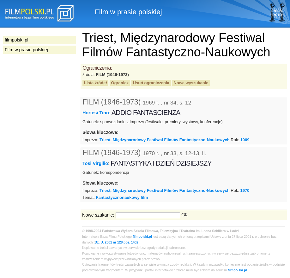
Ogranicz (120, 82)
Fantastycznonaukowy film (122, 197)
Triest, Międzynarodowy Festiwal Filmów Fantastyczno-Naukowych (165, 139)
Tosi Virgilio (95, 163)
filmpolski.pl (142, 236)
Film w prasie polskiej (26, 49)
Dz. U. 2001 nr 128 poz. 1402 (116, 242)
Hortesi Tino (95, 112)
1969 (245, 139)
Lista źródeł (95, 82)
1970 (245, 190)
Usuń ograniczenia (151, 82)
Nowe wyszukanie (190, 82)
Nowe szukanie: (98, 215)
